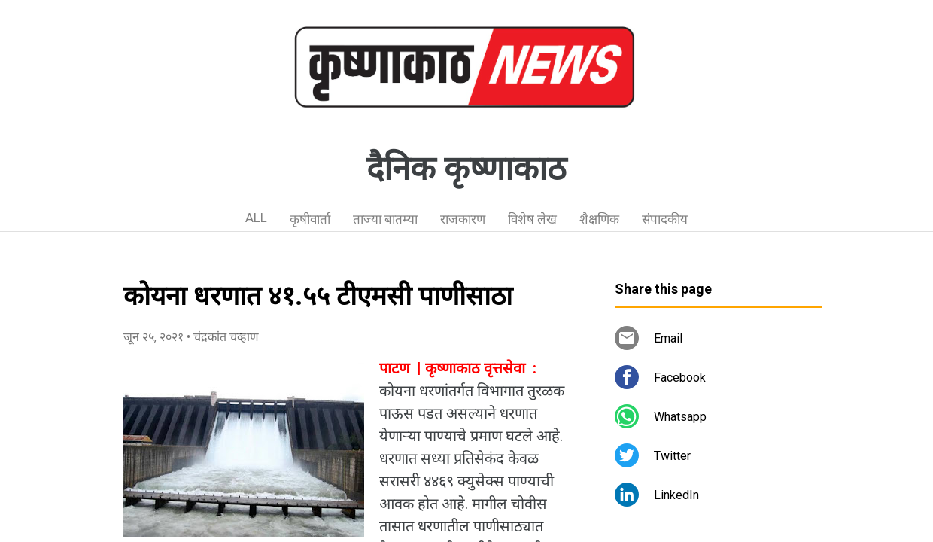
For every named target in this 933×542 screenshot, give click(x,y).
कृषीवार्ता (310, 219)
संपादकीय (665, 219)
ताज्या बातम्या (385, 219)
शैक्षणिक (599, 219)
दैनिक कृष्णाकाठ (466, 168)
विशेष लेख (532, 219)
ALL (256, 217)
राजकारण (462, 219)
